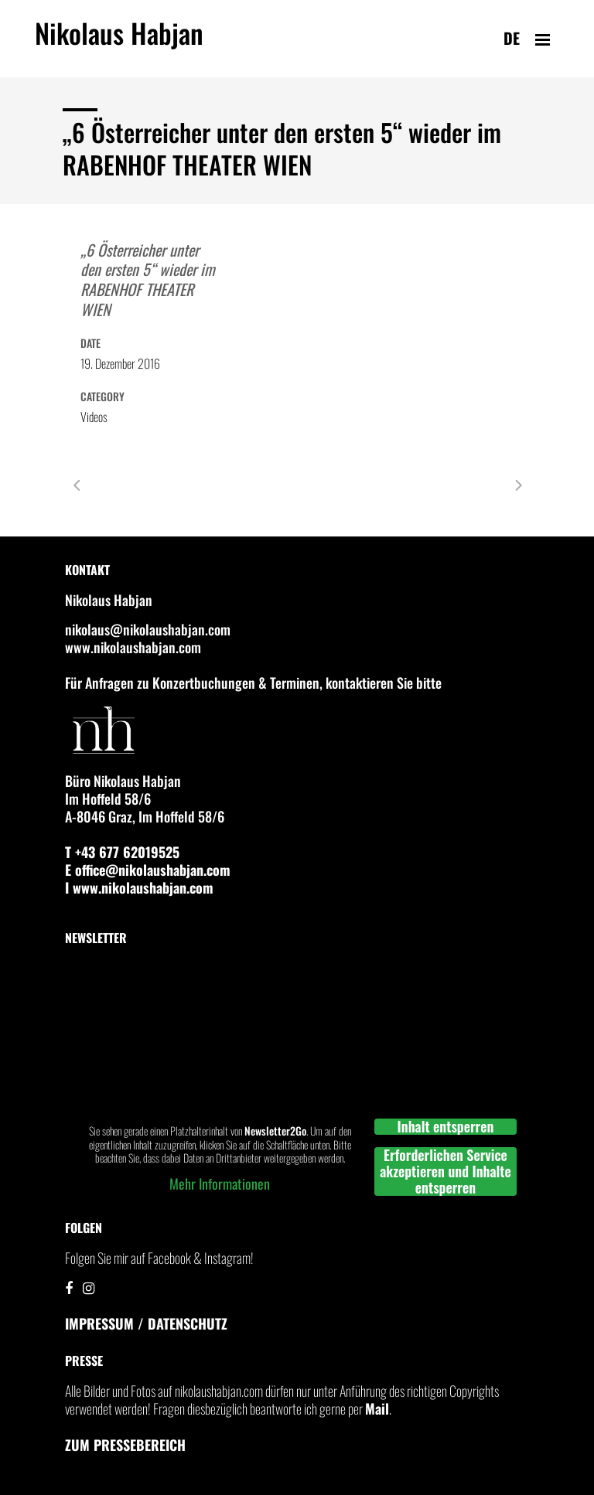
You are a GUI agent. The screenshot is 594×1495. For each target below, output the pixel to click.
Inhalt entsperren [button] (446, 1127)
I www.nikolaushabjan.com (139, 887)
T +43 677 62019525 (122, 852)
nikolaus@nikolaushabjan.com (147, 629)
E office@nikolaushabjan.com (147, 870)
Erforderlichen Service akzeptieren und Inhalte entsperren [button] (445, 1171)
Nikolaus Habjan (119, 42)
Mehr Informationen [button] (219, 1184)
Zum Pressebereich (125, 1444)
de (512, 37)
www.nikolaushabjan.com (133, 647)
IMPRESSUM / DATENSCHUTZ (146, 1323)
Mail (377, 1408)
